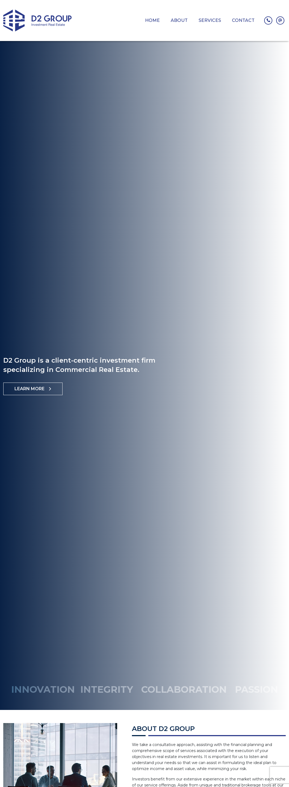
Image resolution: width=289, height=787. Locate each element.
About (179, 20)
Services (210, 20)
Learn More (32, 388)
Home (152, 20)
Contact (243, 20)
